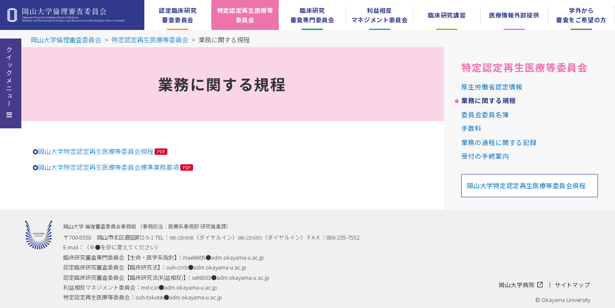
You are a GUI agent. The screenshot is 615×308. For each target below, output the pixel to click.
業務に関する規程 (488, 100)
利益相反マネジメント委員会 (379, 15)
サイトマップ (573, 284)
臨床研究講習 (447, 15)
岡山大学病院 (521, 284)
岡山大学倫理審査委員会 (66, 39)
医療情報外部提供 (514, 15)
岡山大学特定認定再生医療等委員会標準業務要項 (108, 167)
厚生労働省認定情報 (492, 86)
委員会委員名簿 (485, 114)
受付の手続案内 (485, 155)
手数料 (471, 128)
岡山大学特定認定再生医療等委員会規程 (95, 151)
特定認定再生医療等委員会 (245, 15)
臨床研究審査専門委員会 (312, 15)
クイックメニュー (9, 77)
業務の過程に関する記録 (499, 142)
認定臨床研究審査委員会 (177, 15)
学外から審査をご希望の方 (581, 15)
